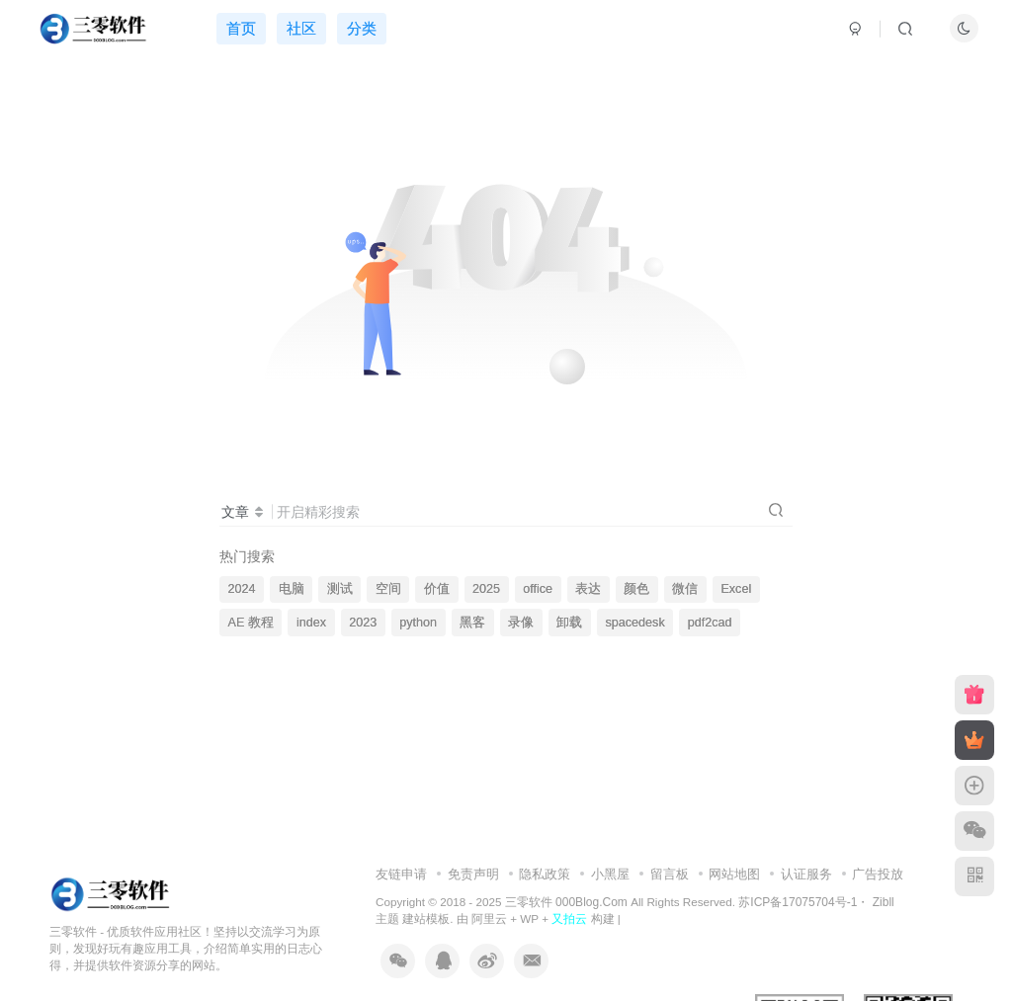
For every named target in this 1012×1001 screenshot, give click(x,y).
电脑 (291, 589)
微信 (685, 589)
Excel (735, 589)
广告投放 (877, 874)
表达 (588, 589)
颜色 (636, 589)
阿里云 (489, 918)
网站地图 (734, 874)
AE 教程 (251, 622)
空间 (388, 589)
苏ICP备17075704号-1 (797, 902)
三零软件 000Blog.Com (568, 902)
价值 (437, 589)
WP (529, 918)
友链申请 (401, 874)
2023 (363, 622)
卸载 (569, 622)
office (537, 589)
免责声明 (473, 874)
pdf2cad (710, 622)
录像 (521, 622)
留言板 (669, 874)
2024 (242, 589)
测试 (340, 589)
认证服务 (806, 874)
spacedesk (634, 622)
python (418, 622)
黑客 (472, 622)
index (311, 622)
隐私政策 (544, 874)
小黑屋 (610, 874)
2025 (486, 589)
